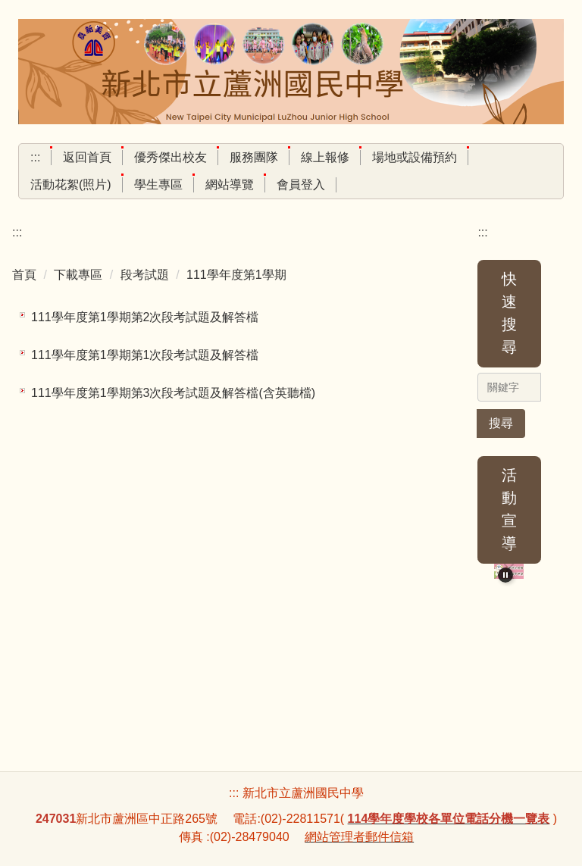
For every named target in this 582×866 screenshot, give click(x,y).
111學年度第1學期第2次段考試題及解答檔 (145, 317)
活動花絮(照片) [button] (70, 184)
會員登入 (301, 184)
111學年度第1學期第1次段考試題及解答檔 (145, 355)
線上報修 (325, 157)
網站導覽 (229, 184)
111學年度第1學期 (236, 274)
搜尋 (501, 423)
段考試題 (144, 274)
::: (35, 157)
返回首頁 (87, 157)
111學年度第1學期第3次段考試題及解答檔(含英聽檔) (173, 392)
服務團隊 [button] (254, 157)
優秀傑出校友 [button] (170, 157)
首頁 (24, 274)
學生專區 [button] (158, 184)
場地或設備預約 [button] (414, 157)
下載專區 (78, 274)
